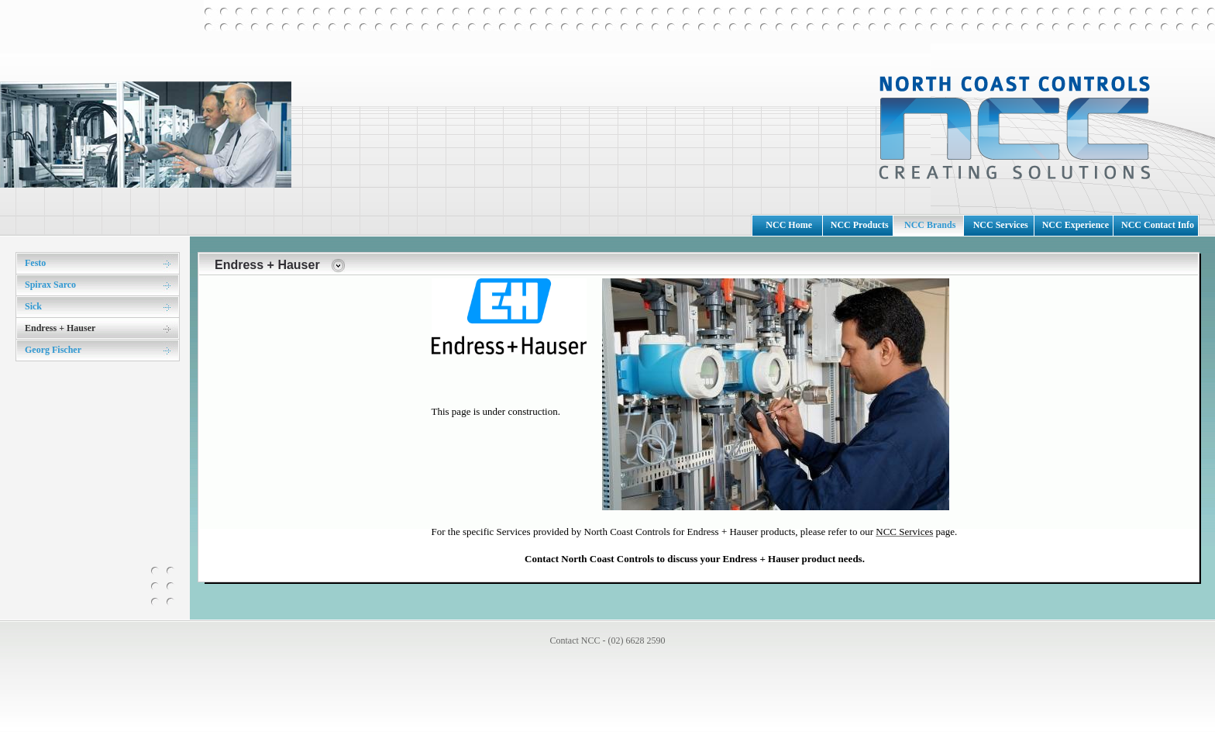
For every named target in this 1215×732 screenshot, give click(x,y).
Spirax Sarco (50, 284)
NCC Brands (929, 224)
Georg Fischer (53, 349)
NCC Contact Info (1157, 224)
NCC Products (860, 224)
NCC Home (789, 224)
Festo (35, 262)
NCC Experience (1075, 224)
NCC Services (1000, 224)
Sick (33, 306)
